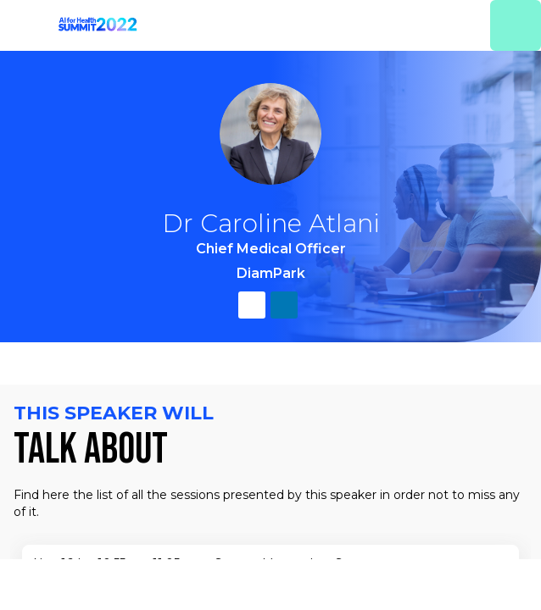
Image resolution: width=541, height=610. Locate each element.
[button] (25, 25)
